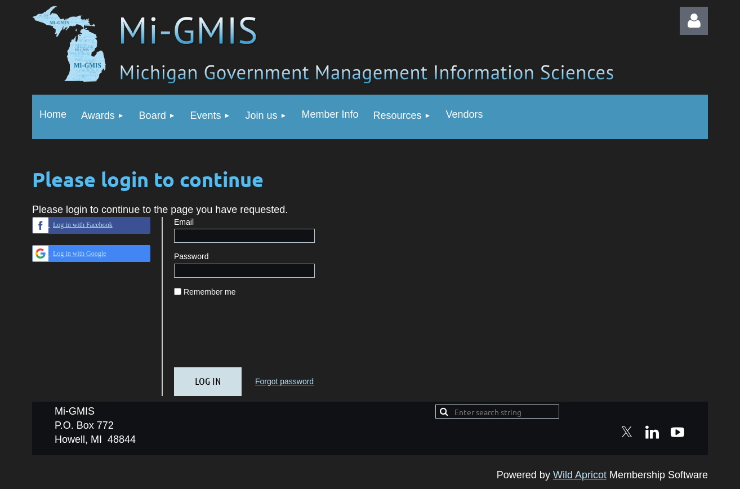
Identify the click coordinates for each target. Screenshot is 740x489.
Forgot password (284, 381)
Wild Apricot (580, 475)
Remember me (210, 291)
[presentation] (259, 337)
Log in (694, 21)
